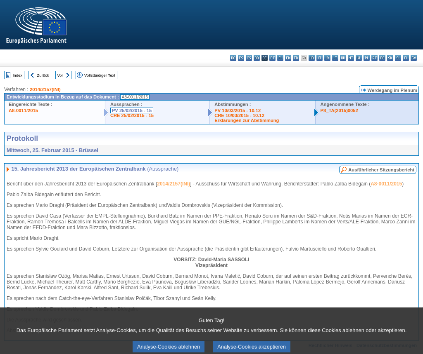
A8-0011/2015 (23, 110)
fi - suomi (406, 58)
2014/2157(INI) (45, 89)
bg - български (233, 58)
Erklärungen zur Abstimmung (246, 120)
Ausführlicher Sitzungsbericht (381, 169)
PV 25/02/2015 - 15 (132, 110)
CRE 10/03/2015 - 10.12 (239, 115)
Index (17, 75)
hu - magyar (343, 58)
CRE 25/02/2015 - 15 (132, 115)
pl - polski (367, 58)
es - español (241, 58)
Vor (60, 75)
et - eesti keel (272, 58)
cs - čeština (249, 58)
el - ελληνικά (280, 58)
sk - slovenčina (390, 58)
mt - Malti (351, 58)
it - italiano (319, 58)
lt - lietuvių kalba (335, 58)
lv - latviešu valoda (327, 58)
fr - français (296, 58)
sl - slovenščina (398, 58)
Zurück (43, 75)
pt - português (374, 58)
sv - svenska (414, 58)
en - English (288, 58)
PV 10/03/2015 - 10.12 (237, 110)
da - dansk (257, 58)
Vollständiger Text (99, 75)
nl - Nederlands (359, 58)
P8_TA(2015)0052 (339, 110)
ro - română (382, 58)
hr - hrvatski (312, 58)
